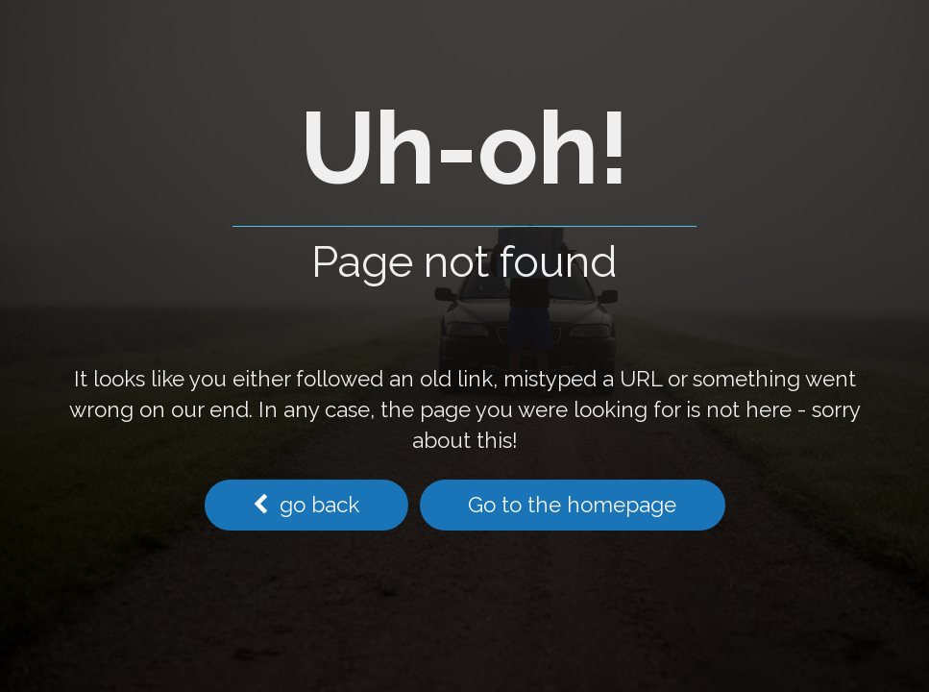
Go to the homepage (572, 504)
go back (306, 504)
